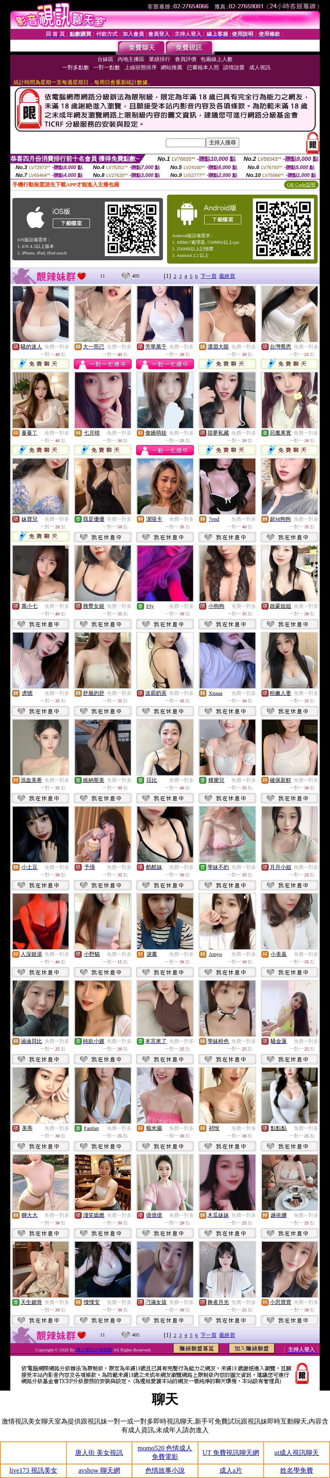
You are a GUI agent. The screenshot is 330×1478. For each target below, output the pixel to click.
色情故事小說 (165, 1470)
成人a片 (230, 1470)
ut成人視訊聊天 (296, 1452)
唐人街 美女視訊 (99, 1452)
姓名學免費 (296, 1470)
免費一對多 (57, 347)
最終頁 (227, 276)
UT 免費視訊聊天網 (231, 1452)
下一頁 (208, 276)
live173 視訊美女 (33, 1470)
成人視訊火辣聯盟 (94, 1349)
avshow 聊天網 (99, 1470)
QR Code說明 (301, 185)
